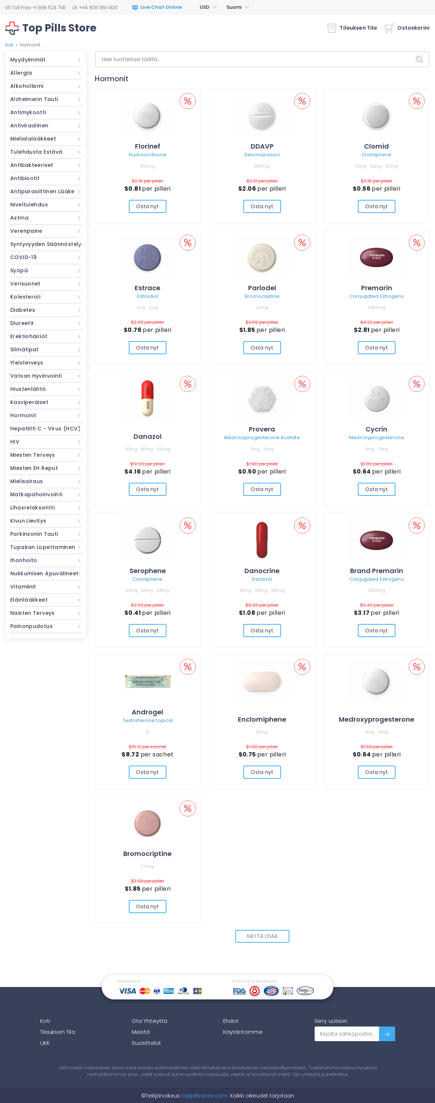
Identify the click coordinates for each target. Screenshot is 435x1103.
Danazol (148, 436)
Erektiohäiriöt (28, 336)
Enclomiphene (262, 719)
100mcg (147, 166)
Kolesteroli (25, 296)
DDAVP (262, 146)
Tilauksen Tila (352, 27)
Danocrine (262, 570)
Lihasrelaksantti (32, 507)
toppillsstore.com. (204, 1095)
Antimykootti (28, 112)
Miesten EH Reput (34, 468)
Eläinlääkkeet (29, 599)
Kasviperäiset (29, 402)
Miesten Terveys (32, 455)
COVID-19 (23, 257)
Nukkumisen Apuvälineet (44, 573)
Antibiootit (25, 178)
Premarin (376, 287)
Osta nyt (147, 206)
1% (148, 732)
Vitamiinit (23, 586)
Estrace (147, 287)
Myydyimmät (28, 59)
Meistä (141, 1032)
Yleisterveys (27, 362)
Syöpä (19, 270)
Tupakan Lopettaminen (42, 547)
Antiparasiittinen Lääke (42, 191)
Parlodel (262, 287)
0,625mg (376, 307)
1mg (141, 307)
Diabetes (22, 310)
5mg (255, 449)
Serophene (148, 570)
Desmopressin (262, 154)
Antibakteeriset (31, 165)
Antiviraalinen (29, 125)
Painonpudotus (31, 626)
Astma (19, 217)
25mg (361, 166)
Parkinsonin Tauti (34, 534)
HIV (14, 441)
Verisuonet (25, 283)
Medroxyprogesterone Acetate (262, 437)
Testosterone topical (148, 720)
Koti (9, 45)
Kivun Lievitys (28, 520)
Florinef (147, 146)
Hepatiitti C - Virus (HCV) (45, 428)
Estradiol (147, 296)
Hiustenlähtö (28, 389)
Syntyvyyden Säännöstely (46, 244)
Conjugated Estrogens (376, 296)
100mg (392, 166)
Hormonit (23, 415)
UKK (45, 1043)
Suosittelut (146, 1043)
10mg (268, 449)
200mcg (262, 166)
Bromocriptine (262, 296)
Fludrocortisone (148, 154)
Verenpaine (26, 231)
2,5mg (262, 307)
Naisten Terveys (32, 613)
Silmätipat (24, 349)
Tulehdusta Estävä (36, 152)
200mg (163, 449)
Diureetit (22, 323)
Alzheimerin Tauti (34, 99)
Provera (262, 429)
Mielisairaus (26, 481)
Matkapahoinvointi (36, 494)
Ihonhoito (23, 560)
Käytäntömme (243, 1032)
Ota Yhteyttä (150, 1021)
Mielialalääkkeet (33, 138)
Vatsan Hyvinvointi (36, 375)
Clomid (376, 146)
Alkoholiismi (27, 86)
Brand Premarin (376, 570)
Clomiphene (376, 154)
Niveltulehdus (29, 204)
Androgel (147, 712)
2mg (153, 307)
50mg (376, 166)
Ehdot (231, 1021)
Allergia (21, 72)
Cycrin (376, 429)
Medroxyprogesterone (376, 437)
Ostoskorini (407, 27)
